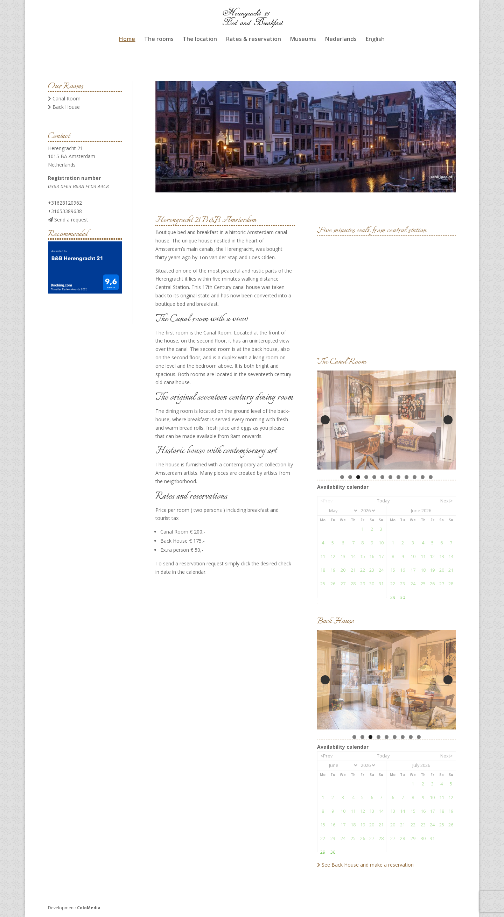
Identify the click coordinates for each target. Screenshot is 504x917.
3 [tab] (358, 477)
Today (383, 501)
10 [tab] (415, 477)
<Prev (326, 501)
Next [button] (448, 419)
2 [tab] (350, 477)
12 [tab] (431, 477)
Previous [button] (325, 419)
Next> (446, 501)
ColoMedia (88, 908)
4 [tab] (366, 477)
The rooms (159, 39)
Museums (303, 39)
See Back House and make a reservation (365, 864)
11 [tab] (423, 477)
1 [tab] (342, 477)
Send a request (68, 219)
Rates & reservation (253, 39)
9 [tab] (406, 477)
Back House (64, 107)
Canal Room (64, 98)
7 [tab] (390, 477)
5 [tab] (374, 477)
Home (127, 39)
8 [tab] (398, 477)
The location (200, 39)
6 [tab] (382, 477)
